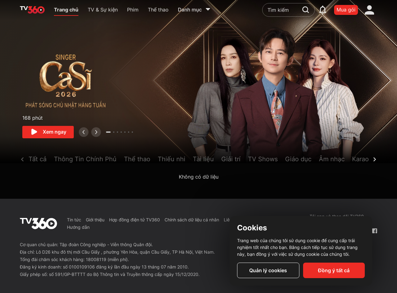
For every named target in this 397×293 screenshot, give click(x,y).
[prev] (84, 132)
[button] (41, 160)
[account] (369, 10)
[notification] (322, 10)
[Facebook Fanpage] (374, 230)
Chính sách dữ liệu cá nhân (192, 219)
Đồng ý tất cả (334, 270)
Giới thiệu (95, 219)
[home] (32, 10)
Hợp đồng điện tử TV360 (134, 219)
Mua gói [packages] (346, 10)
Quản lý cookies (268, 270)
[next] (96, 132)
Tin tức (74, 219)
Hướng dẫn (78, 227)
